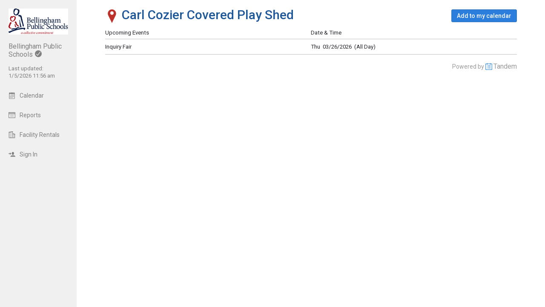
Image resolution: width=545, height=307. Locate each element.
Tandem (505, 66)
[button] (484, 16)
